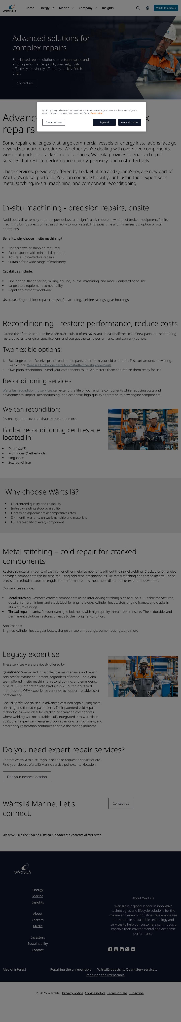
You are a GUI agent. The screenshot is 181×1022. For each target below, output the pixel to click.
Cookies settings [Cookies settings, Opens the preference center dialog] (54, 122)
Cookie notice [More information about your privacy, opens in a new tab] (96, 113)
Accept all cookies (129, 122)
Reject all (104, 122)
